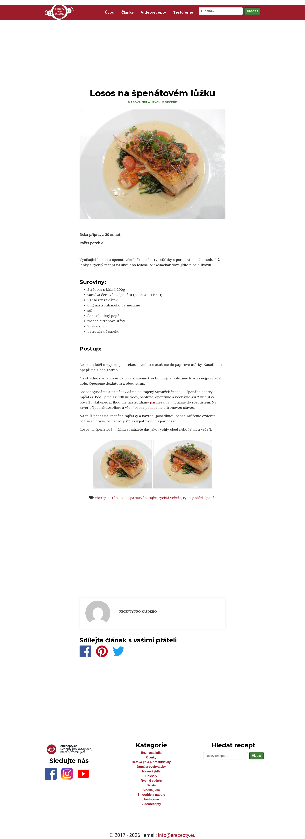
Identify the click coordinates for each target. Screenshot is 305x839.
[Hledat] (221, 11)
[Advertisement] (152, 50)
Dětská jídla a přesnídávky (151, 762)
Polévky (151, 776)
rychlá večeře (170, 497)
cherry (100, 497)
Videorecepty (153, 12)
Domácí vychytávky (151, 766)
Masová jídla (139, 102)
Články (127, 12)
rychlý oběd (193, 497)
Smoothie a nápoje (151, 794)
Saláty (151, 785)
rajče (152, 497)
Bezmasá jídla (151, 752)
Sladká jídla (151, 790)
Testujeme (183, 12)
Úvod (110, 12)
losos (123, 497)
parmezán (158, 402)
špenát (210, 497)
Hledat (252, 11)
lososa (179, 416)
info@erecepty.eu (176, 835)
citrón (112, 497)
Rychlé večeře (164, 102)
